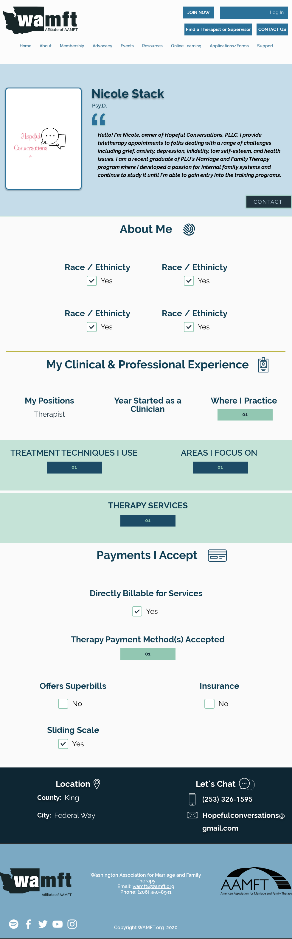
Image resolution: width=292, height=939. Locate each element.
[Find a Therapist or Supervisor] (218, 29)
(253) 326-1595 (227, 799)
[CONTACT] (268, 202)
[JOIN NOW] (198, 12)
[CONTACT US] (272, 29)
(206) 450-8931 (155, 892)
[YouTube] (57, 924)
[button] (229, 43)
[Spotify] (13, 924)
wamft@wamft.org (153, 886)
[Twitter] (43, 924)
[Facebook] (28, 924)
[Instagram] (72, 924)
